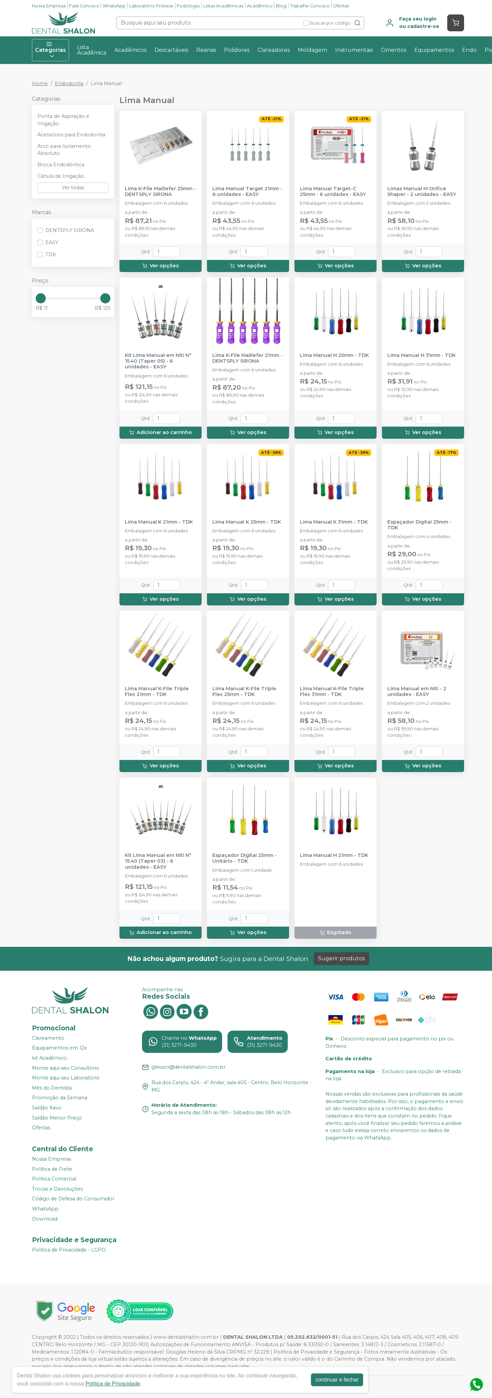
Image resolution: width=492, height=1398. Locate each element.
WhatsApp (114, 5)
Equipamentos (434, 50)
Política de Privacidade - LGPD (69, 1250)
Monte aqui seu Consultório (65, 1068)
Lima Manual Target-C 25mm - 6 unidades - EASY (333, 191)
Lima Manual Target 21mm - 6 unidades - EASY (247, 191)
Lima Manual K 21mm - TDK (159, 522)
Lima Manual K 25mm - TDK (246, 522)
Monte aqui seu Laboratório (66, 1078)
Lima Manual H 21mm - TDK (334, 855)
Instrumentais (354, 50)
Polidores (236, 50)
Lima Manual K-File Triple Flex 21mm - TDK (157, 691)
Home (40, 83)
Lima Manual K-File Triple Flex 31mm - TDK (332, 691)
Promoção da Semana (59, 1098)
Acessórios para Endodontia (71, 135)
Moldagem (312, 50)
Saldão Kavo (47, 1108)
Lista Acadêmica (91, 50)
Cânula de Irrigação (60, 176)
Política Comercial (54, 1179)
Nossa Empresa (49, 5)
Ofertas (341, 5)
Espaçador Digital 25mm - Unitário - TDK (244, 858)
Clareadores (273, 50)
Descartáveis (171, 50)
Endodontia (69, 83)
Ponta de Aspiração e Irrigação (63, 120)
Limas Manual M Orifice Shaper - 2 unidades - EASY (421, 191)
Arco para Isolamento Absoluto (64, 150)
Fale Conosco (84, 5)
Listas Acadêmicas (223, 5)
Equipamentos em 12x (59, 1048)
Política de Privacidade (112, 1384)
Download (45, 1219)
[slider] (41, 298)
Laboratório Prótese (151, 5)
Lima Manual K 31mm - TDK (334, 522)
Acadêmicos (130, 50)
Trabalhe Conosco (309, 5)
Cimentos (393, 50)
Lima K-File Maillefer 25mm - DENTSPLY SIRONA (160, 191)
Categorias (50, 50)
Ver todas (73, 188)
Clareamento (48, 1038)
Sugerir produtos (341, 958)
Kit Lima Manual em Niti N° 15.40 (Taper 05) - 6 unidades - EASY (158, 361)
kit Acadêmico (49, 1058)
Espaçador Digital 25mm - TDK (419, 525)
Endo (469, 50)
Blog (281, 5)
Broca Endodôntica (60, 165)
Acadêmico (260, 5)
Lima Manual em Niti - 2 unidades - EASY (416, 691)
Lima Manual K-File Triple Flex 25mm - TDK (244, 691)
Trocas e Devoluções (57, 1189)
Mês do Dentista (52, 1088)
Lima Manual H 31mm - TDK (421, 355)
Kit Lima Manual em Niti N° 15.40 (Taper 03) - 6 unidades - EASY (158, 861)
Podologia (188, 5)
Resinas (206, 50)
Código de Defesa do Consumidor (73, 1199)
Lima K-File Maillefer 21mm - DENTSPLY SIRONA (247, 358)
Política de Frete (52, 1169)
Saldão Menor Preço (57, 1118)
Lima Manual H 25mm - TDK (334, 355)
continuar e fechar (336, 1380)
